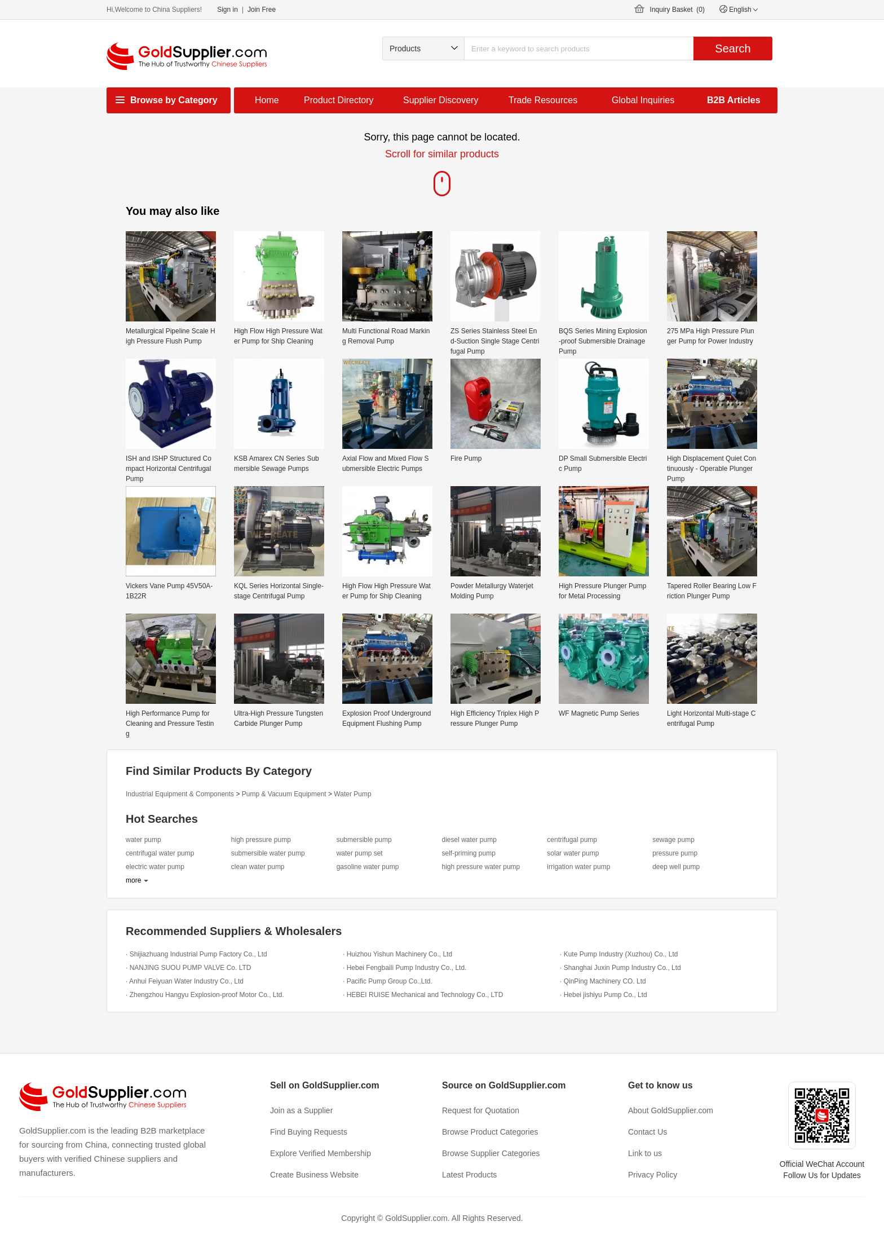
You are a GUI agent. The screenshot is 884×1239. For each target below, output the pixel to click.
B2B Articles (734, 100)
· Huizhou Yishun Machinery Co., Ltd (397, 954)
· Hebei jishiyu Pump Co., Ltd (603, 995)
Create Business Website (314, 1174)
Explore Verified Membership (320, 1153)
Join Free (261, 10)
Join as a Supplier (301, 1110)
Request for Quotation (480, 1110)
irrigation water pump (578, 867)
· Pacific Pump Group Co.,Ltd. (387, 981)
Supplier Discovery (440, 100)
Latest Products (469, 1174)
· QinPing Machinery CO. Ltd (603, 981)
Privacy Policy (652, 1174)
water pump (143, 840)
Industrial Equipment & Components (180, 794)
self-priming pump (468, 853)
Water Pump (352, 794)
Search (732, 48)
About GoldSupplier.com (670, 1110)
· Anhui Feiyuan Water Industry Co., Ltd (185, 981)
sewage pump (673, 840)
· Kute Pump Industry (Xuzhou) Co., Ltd (619, 954)
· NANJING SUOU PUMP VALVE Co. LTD (188, 968)
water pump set (360, 853)
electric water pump (155, 867)
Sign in (227, 10)
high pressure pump (261, 840)
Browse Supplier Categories (491, 1153)
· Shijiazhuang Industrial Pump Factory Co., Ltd (196, 954)
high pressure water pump (480, 867)
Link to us (645, 1153)
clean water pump (258, 867)
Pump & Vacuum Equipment (284, 794)
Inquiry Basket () (677, 10)
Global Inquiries (643, 100)
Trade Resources (543, 100)
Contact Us (647, 1131)
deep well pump (676, 867)
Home (267, 100)
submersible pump (364, 840)
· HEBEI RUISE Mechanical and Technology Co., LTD (423, 995)
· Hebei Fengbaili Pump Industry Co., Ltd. (404, 968)
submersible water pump (268, 853)
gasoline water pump (368, 867)
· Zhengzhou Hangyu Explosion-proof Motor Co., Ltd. (205, 995)
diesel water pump (468, 840)
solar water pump (573, 853)
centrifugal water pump (160, 853)
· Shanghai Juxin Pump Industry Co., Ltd (620, 968)
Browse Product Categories (490, 1131)
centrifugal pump (572, 840)
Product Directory (339, 100)
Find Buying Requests (308, 1131)
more (133, 880)
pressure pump (674, 853)
